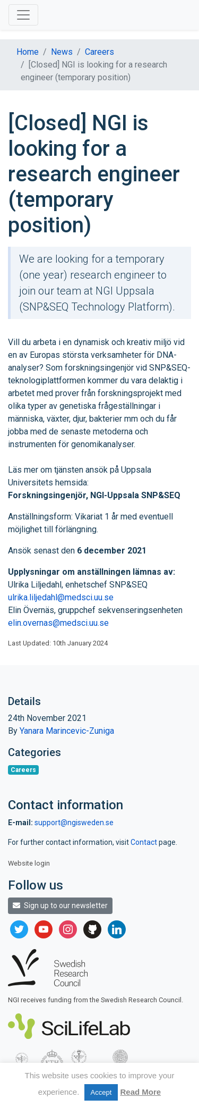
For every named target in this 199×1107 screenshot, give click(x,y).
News (62, 52)
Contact (145, 842)
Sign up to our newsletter (60, 905)
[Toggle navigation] (23, 15)
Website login (29, 863)
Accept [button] (101, 1092)
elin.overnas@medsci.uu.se (58, 623)
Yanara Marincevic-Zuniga (67, 731)
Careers (99, 52)
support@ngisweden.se (74, 822)
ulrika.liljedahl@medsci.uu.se (61, 597)
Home (27, 52)
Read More (140, 1091)
